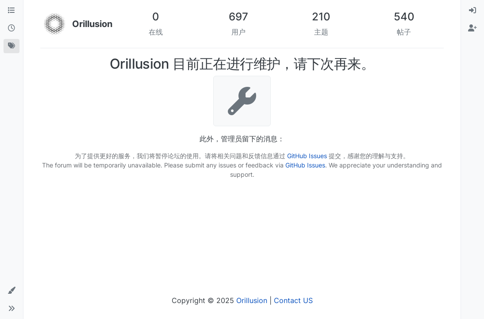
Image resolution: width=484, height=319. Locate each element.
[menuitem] (472, 11)
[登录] (472, 11)
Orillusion (251, 300)
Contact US (293, 300)
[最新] (11, 28)
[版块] (11, 11)
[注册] (472, 28)
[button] (11, 291)
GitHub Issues (307, 156)
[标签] (11, 46)
